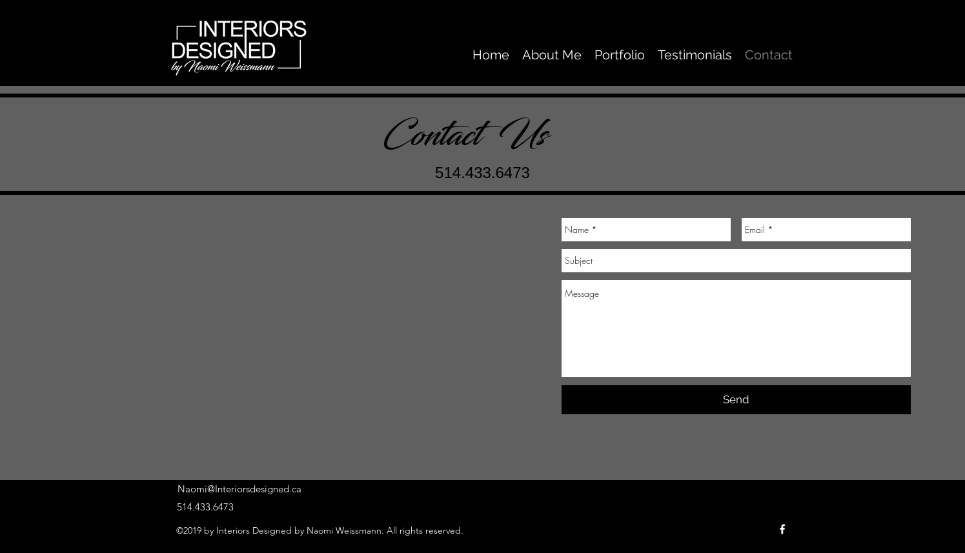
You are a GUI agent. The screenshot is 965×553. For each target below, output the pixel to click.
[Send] (736, 399)
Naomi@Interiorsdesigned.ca (239, 489)
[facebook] (782, 529)
